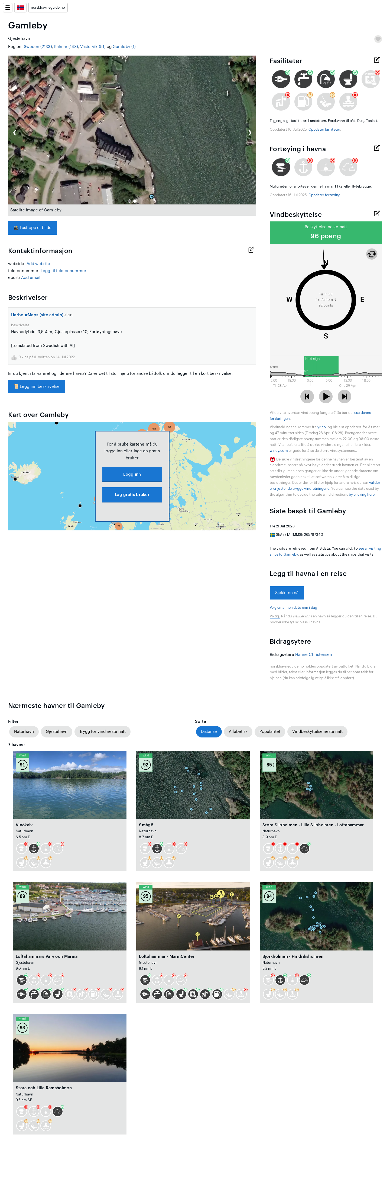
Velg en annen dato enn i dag (293, 607)
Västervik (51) (93, 47)
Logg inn (132, 474)
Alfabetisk (238, 732)
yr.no (321, 427)
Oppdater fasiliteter (324, 129)
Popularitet (269, 732)
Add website (38, 264)
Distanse (209, 732)
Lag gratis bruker (132, 495)
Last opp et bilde (32, 228)
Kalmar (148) (66, 47)
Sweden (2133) (38, 47)
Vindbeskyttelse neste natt (317, 732)
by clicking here (362, 494)
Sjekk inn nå (286, 593)
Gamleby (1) (124, 47)
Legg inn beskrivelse (37, 387)
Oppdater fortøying (324, 195)
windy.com (279, 450)
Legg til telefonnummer (63, 271)
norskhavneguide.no (48, 7)
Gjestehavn (56, 732)
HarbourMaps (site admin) (37, 315)
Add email (31, 278)
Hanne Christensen (313, 655)
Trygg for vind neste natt (102, 732)
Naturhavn (24, 732)
